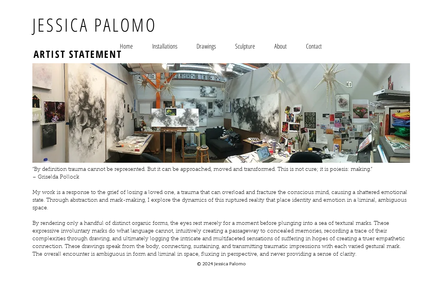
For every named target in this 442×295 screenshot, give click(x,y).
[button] (165, 46)
